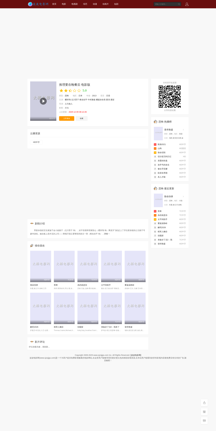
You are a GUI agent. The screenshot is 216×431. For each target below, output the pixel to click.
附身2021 (160, 144)
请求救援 (128, 327)
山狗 (158, 148)
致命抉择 (34, 285)
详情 (107, 234)
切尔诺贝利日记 (162, 156)
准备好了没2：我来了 (110, 327)
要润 (108, 100)
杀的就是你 (82, 285)
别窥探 (80, 327)
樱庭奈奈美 (101, 100)
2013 (94, 96)
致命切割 (159, 152)
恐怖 (67, 96)
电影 (64, 4)
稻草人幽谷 (59, 327)
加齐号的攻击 (161, 165)
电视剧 (74, 4)
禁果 (56, 285)
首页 (54, 4)
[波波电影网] (135, 355)
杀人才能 (159, 177)
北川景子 (75, 100)
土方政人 (69, 104)
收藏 (81, 118)
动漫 (95, 4)
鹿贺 (112, 100)
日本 (80, 96)
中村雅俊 (91, 100)
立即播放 (66, 118)
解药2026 (34, 327)
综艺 (85, 4)
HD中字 (36, 142)
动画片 (105, 4)
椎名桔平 (83, 100)
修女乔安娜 (160, 169)
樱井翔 (68, 100)
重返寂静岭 (129, 285)
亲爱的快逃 (160, 161)
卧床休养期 (160, 173)
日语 (108, 96)
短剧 (116, 4)
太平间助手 (106, 285)
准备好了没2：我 (163, 240)
